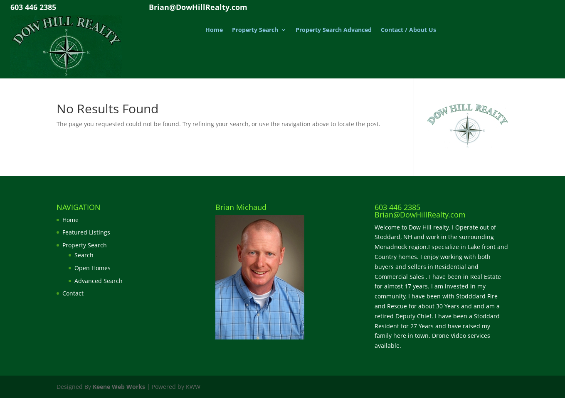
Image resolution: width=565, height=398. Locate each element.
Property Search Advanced (334, 30)
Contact (73, 293)
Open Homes (92, 268)
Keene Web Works (119, 387)
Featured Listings (86, 232)
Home (214, 30)
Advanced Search (98, 281)
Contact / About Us (408, 30)
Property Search (255, 30)
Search (84, 255)
